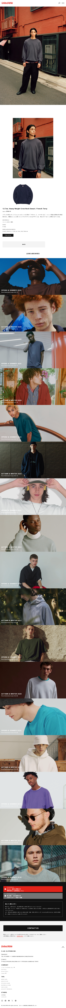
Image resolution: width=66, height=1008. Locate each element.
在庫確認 (3, 995)
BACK (23, 244)
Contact (3, 973)
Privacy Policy (4, 971)
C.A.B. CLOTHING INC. (7, 967)
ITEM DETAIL (8, 235)
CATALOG (3, 997)
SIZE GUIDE (4, 987)
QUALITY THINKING (6, 989)
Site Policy (3, 969)
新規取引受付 (20, 936)
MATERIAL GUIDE (6, 985)
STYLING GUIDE (5, 983)
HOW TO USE (4, 981)
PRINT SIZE (4, 979)
